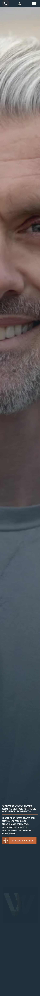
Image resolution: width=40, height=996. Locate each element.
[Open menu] (34, 3)
